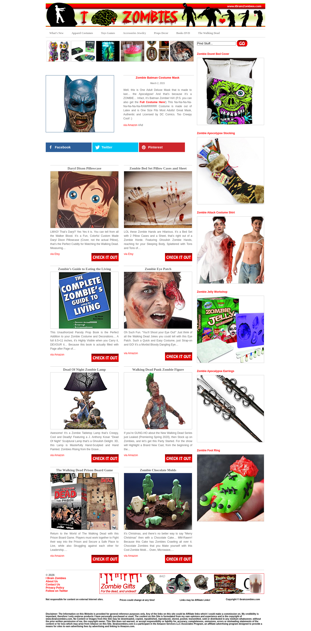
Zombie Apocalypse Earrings (215, 371)
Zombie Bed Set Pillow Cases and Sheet (158, 168)
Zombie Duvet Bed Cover (213, 54)
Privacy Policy (55, 587)
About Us (52, 581)
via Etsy (55, 254)
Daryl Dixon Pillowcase (84, 168)
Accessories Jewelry (134, 33)
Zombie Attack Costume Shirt (216, 212)
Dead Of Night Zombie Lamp (84, 369)
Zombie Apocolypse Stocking (216, 133)
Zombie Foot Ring (208, 450)
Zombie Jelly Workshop (212, 291)
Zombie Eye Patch (158, 269)
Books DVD (183, 33)
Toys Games (108, 33)
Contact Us (53, 584)
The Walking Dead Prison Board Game (84, 470)
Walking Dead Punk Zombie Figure (158, 369)
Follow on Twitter (57, 590)
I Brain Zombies (56, 578)
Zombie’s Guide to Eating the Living (84, 269)
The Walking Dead (209, 33)
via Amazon (130, 125)
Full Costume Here (152, 102)
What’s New (56, 33)
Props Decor (161, 33)
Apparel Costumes (82, 33)
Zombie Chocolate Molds (158, 470)
